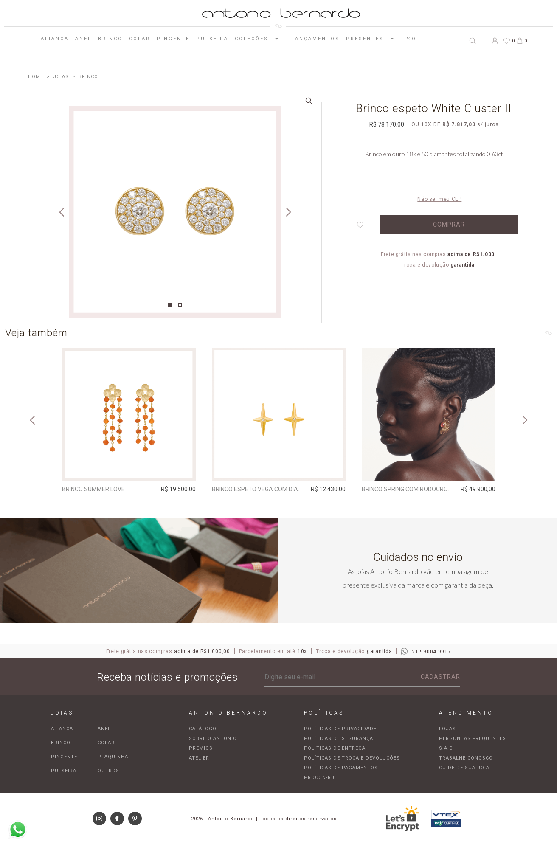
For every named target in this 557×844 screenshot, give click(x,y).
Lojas (447, 728)
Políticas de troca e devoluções (352, 758)
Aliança (55, 39)
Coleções (260, 38)
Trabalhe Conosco (466, 758)
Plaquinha (113, 757)
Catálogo (203, 728)
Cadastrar (440, 676)
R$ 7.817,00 (458, 124)
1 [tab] (170, 305)
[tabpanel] (175, 212)
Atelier (199, 758)
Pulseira (212, 39)
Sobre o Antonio (213, 738)
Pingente (173, 39)
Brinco (110, 39)
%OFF (415, 39)
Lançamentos (315, 39)
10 (426, 124)
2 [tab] (180, 305)
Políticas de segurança (338, 738)
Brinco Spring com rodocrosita (411, 489)
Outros (108, 771)
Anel (83, 39)
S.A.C (446, 748)
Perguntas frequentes (472, 738)
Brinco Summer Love (93, 489)
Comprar (449, 224)
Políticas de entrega (335, 748)
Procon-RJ (319, 777)
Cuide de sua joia (464, 768)
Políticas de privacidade (340, 728)
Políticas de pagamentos (341, 768)
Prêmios (201, 748)
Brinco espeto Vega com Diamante (265, 489)
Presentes (373, 38)
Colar (139, 39)
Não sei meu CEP (439, 199)
